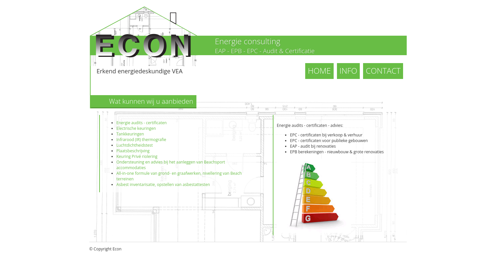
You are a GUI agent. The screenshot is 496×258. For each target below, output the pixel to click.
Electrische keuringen (136, 128)
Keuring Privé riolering (136, 156)
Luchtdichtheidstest (134, 145)
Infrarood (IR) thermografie (141, 139)
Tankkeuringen (130, 134)
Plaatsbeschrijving (132, 151)
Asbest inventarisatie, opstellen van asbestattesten (163, 184)
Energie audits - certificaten (141, 123)
